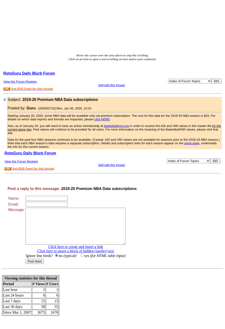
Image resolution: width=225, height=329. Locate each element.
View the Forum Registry (20, 81)
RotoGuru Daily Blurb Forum (29, 73)
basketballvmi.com (116, 126)
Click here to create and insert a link (81, 254)
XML (6, 89)
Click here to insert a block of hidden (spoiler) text (81, 258)
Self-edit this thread (111, 85)
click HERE (102, 119)
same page (191, 143)
